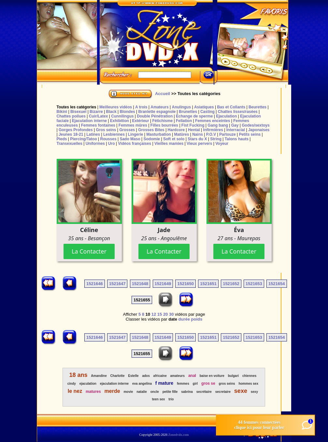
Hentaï (194, 130)
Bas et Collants (231, 107)
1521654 (276, 283)
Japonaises (258, 130)
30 (171, 314)
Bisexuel (78, 111)
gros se (208, 383)
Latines (93, 134)
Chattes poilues (70, 116)
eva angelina (142, 383)
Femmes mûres (133, 125)
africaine (160, 376)
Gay (235, 125)
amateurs (177, 376)
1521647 (117, 283)
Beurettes (257, 107)
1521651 (208, 283)
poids (197, 319)
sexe (240, 391)
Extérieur (140, 120)
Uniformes (95, 143)
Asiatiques (204, 107)
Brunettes (188, 111)
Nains (197, 134)
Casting (207, 111)
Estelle (133, 376)
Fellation (184, 120)
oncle (154, 392)
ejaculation (87, 383)
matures (93, 391)
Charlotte (117, 376)
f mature (164, 383)
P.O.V (211, 134)
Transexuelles (69, 143)
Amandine (99, 376)
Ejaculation (226, 116)
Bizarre (96, 111)
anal (192, 375)
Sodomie (152, 139)
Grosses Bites (151, 130)
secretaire (223, 392)
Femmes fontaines (98, 125)
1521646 (94, 283)
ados (146, 376)
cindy (71, 383)
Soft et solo (173, 139)
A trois (141, 107)
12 (153, 314)
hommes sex (248, 383)
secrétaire (204, 392)
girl (195, 383)
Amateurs (159, 107)
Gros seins (106, 130)
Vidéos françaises (134, 143)
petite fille (170, 392)
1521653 (254, 283)
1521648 (140, 283)
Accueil (162, 93)
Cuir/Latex (98, 116)
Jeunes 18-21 (71, 134)
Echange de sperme (194, 116)
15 (159, 314)
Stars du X (197, 139)
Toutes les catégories (76, 107)
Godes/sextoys (255, 125)
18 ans (78, 375)
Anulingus (181, 107)
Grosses (127, 130)
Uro (111, 143)
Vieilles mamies (168, 143)
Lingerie (135, 134)
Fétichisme (162, 120)
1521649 (163, 283)
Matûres (181, 134)
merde (112, 391)
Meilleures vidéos (115, 107)
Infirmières (213, 130)
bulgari (233, 376)
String (215, 139)
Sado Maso (130, 139)
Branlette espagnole (157, 111)
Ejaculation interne (89, 120)
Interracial (235, 130)
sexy (254, 392)
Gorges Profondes (76, 130)
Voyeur (221, 143)
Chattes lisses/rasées (238, 111)
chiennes (249, 376)
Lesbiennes (114, 134)
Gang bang (217, 125)
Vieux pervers (199, 143)
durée (184, 319)
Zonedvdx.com (178, 434)
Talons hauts (237, 139)
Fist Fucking (193, 125)
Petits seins (250, 134)
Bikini (61, 111)
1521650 (185, 283)
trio (171, 399)
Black (111, 111)
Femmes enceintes (212, 120)
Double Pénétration (155, 116)
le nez (75, 391)
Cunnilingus (122, 116)
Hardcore (176, 130)
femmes (183, 383)
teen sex (158, 399)
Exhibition (119, 120)
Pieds (61, 139)
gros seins (227, 383)
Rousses (108, 139)
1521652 (231, 283)
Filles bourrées (164, 125)
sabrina (187, 392)
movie (128, 392)
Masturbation (158, 134)
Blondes (127, 111)
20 (165, 314)
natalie (141, 392)
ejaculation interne (114, 383)
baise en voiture (212, 376)
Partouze (227, 134)
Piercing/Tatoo (83, 139)
